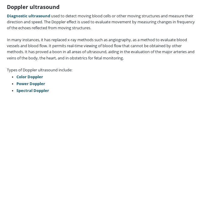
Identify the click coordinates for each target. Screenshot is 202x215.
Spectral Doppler (32, 90)
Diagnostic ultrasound (28, 16)
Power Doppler (30, 83)
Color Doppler (29, 76)
